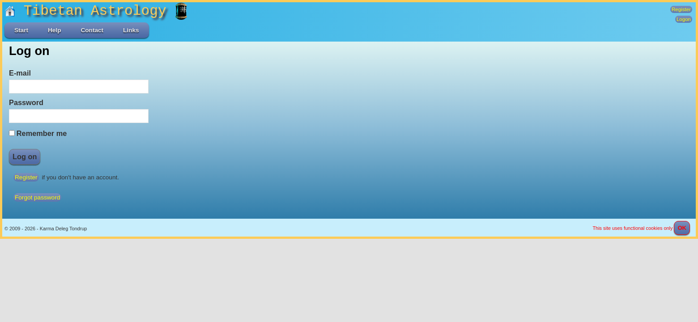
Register (681, 9)
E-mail (20, 73)
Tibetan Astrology (89, 11)
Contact (92, 30)
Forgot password (37, 197)
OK (681, 228)
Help (54, 30)
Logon (684, 19)
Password (26, 102)
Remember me (42, 133)
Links (131, 30)
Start (21, 30)
